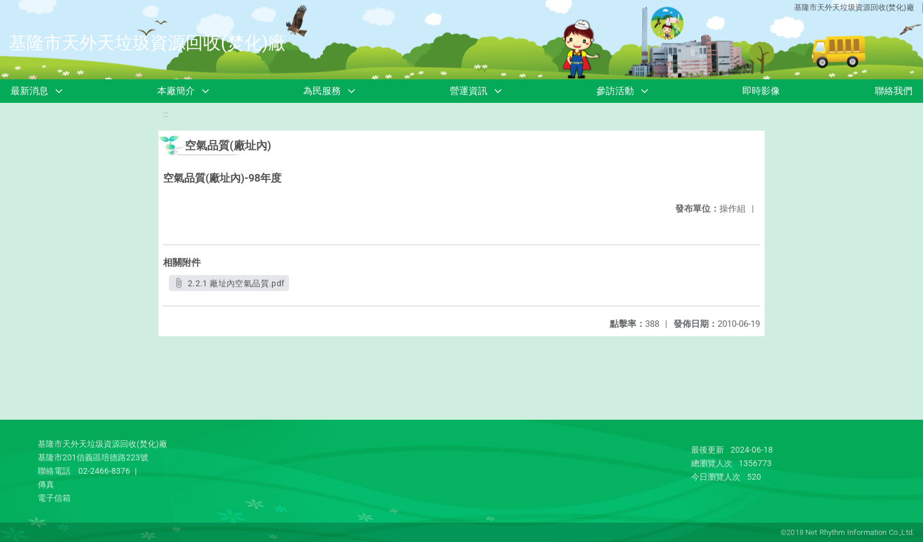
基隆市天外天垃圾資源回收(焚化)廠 (854, 7)
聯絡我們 (893, 90)
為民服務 (322, 90)
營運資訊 (468, 90)
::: (165, 114)
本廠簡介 (176, 90)
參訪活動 (615, 90)
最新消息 (29, 90)
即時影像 (761, 90)
